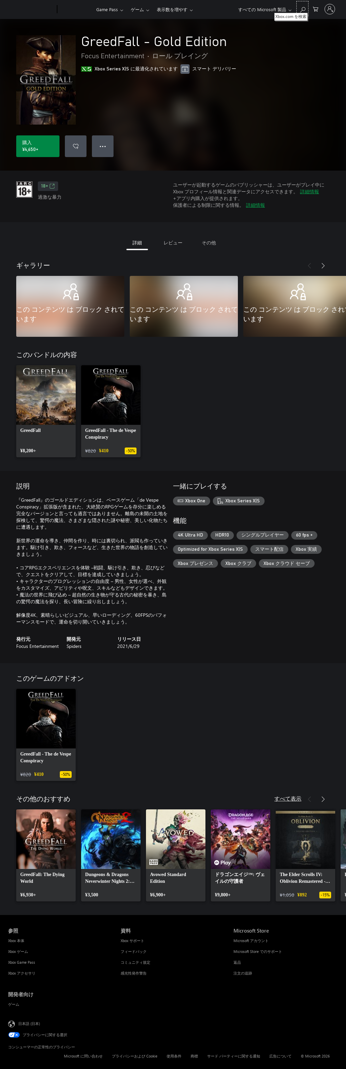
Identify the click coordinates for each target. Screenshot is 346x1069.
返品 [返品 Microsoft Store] (237, 962)
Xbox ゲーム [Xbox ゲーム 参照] (18, 951)
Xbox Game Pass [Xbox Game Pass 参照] (21, 962)
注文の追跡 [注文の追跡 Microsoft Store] (242, 973)
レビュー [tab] (173, 242)
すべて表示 (287, 798)
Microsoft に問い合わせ (83, 1056)
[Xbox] (75, 9)
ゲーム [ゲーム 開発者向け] (13, 1004)
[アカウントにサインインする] (330, 9)
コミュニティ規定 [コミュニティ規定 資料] (135, 962)
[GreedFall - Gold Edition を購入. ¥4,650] (37, 146)
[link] (46, 411)
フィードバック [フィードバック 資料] (134, 951)
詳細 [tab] (137, 242)
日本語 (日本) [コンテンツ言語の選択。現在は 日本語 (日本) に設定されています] (29, 1023)
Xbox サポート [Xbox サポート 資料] (132, 940)
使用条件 (174, 1056)
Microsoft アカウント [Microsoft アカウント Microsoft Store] (251, 940)
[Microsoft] (31, 9)
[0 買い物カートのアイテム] (315, 9)
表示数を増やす (172, 9)
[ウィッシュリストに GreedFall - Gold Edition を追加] (75, 146)
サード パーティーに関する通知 (233, 1056)
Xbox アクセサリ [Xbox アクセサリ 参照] (21, 973)
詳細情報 (309, 191)
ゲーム (137, 9)
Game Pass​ (107, 9)
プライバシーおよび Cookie (134, 1056)
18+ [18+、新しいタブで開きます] (48, 186)
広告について (280, 1056)
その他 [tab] (209, 242)
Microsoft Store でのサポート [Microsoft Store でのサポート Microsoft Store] (257, 951)
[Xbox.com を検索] (302, 8)
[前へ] (309, 265)
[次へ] (323, 265)
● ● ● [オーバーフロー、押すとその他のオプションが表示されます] (103, 146)
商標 (194, 1056)
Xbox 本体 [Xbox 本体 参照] (16, 940)
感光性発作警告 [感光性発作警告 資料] (134, 973)
